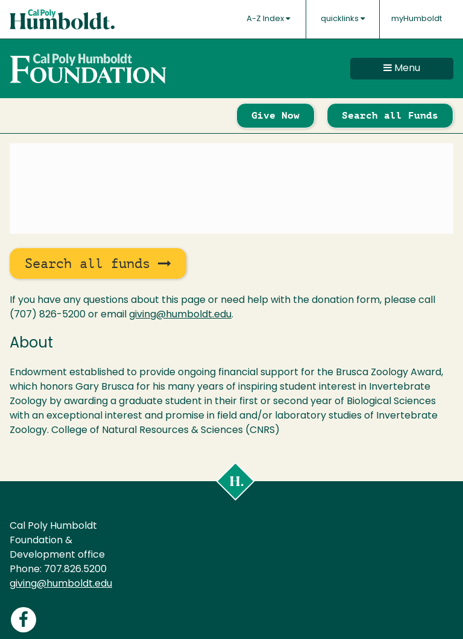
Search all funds (98, 263)
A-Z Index (268, 18)
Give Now (275, 115)
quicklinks (343, 18)
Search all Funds (390, 115)
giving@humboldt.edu (180, 315)
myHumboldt (416, 19)
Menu (401, 68)
